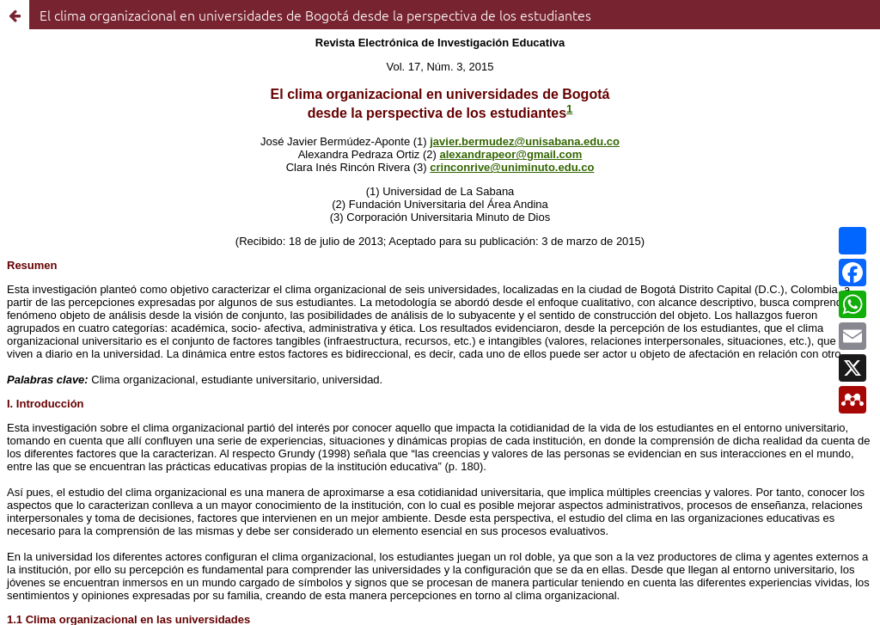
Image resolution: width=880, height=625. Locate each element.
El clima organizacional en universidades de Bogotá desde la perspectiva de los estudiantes (315, 14)
